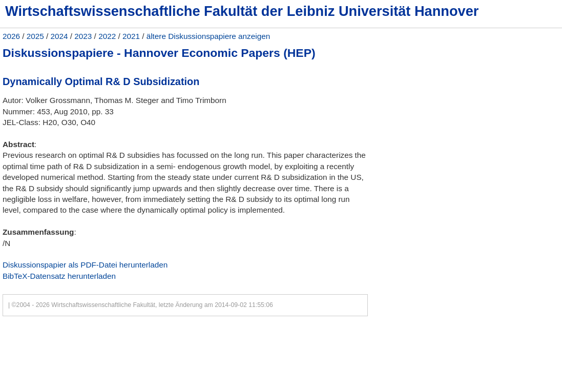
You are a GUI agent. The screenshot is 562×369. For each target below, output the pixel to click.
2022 (107, 36)
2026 (11, 36)
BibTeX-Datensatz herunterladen (59, 276)
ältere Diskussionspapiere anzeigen (208, 36)
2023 (83, 36)
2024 (59, 36)
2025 (35, 36)
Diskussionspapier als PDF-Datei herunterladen (85, 264)
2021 (131, 36)
